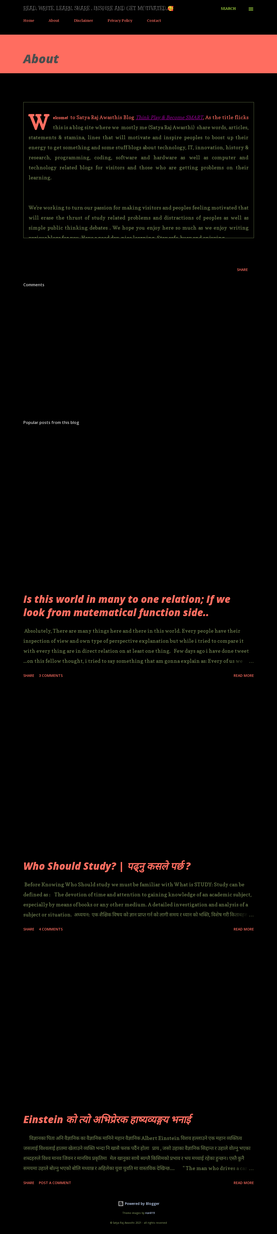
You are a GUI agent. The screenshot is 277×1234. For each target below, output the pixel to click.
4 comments (51, 929)
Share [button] (242, 269)
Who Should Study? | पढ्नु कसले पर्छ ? (107, 866)
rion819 (150, 1213)
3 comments (51, 675)
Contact (154, 20)
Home (28, 20)
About (54, 20)
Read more (244, 675)
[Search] (228, 8)
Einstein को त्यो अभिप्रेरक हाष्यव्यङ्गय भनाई (107, 1119)
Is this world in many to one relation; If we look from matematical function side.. (126, 605)
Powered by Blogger (138, 1203)
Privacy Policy (120, 20)
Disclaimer (83, 20)
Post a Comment (55, 1182)
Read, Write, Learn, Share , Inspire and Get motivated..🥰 (98, 8)
